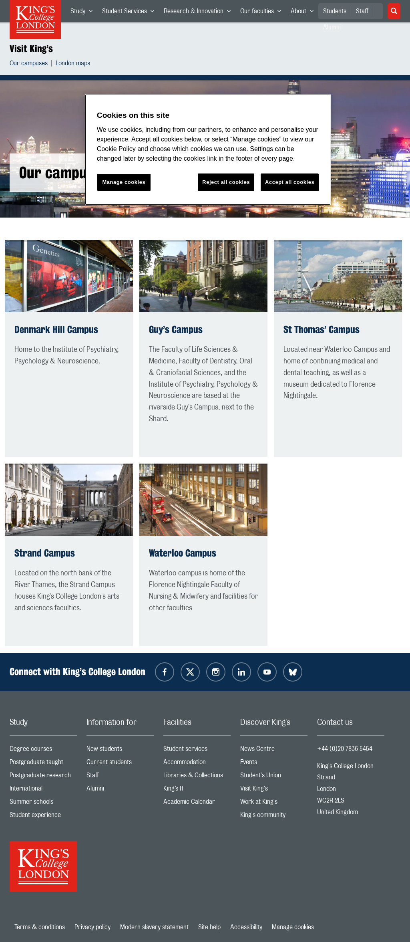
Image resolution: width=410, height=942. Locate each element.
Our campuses (29, 64)
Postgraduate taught (43, 764)
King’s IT (197, 790)
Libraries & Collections (197, 777)
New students (120, 751)
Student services (197, 751)
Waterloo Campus (182, 553)
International (43, 790)
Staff (362, 11)
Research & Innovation (199, 13)
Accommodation (197, 764)
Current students (120, 764)
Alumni (120, 790)
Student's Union (274, 777)
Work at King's (274, 804)
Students (334, 11)
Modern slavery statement (154, 927)
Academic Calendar (197, 804)
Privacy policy (92, 927)
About (304, 13)
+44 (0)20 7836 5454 (344, 749)
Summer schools (43, 804)
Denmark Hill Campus (56, 329)
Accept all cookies (289, 182)
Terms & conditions (39, 927)
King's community (274, 817)
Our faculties (263, 13)
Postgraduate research (43, 777)
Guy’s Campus (176, 329)
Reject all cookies (226, 182)
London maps (73, 64)
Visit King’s (31, 48)
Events (274, 764)
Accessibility (246, 927)
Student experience (43, 817)
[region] (208, 149)
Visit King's (274, 790)
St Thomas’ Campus (321, 329)
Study (83, 13)
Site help (209, 927)
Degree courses (43, 751)
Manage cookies (293, 927)
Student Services (130, 13)
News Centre (274, 751)
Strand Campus (44, 553)
